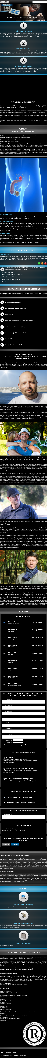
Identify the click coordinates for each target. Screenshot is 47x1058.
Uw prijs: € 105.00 (37, 653)
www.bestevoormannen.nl (26, 969)
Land (10, 734)
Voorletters (8, 699)
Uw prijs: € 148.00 (37, 661)
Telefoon (9, 742)
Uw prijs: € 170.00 (37, 668)
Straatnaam (8, 711)
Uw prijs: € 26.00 (37, 622)
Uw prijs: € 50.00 (37, 630)
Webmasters (17, 1055)
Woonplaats (8, 728)
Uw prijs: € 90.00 (37, 645)
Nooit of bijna (7, 282)
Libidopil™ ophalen (23, 943)
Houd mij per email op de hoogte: (14, 745)
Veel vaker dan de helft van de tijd (12, 274)
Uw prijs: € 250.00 (37, 684)
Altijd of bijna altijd (8, 272)
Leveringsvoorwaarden (7, 1055)
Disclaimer (32, 418)
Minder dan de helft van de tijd (11, 279)
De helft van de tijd (8, 277)
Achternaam (8, 705)
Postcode (9, 723)
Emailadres (8, 740)
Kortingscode (8, 814)
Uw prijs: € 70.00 (37, 637)
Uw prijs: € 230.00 (37, 676)
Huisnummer (8, 717)
